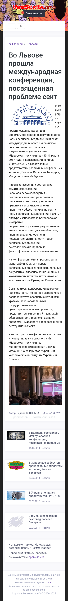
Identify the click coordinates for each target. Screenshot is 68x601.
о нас (49, 582)
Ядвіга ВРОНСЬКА (28, 413)
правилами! (36, 557)
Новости (32, 44)
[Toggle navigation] (12, 26)
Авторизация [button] (33, 13)
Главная (16, 44)
